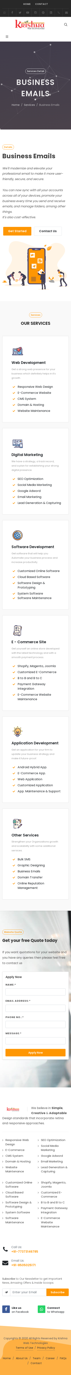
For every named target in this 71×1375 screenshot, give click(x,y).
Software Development (33, 546)
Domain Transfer (30, 877)
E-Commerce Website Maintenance (34, 696)
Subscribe (58, 1292)
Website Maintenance (34, 411)
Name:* (10, 984)
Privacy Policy (46, 1348)
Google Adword (29, 491)
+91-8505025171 (23, 1265)
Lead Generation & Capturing (39, 503)
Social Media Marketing (35, 485)
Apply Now (35, 1053)
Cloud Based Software (34, 577)
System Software (30, 593)
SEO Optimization (30, 479)
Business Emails (29, 871)
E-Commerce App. (32, 773)
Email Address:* (18, 1001)
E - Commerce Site (29, 642)
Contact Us (48, 231)
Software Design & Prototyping (31, 585)
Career (50, 1358)
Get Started (17, 231)
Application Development (35, 743)
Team (37, 1358)
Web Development (29, 362)
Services (29, 105)
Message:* (13, 1033)
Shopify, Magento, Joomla (37, 666)
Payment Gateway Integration (32, 686)
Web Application (30, 779)
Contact (41, 4)
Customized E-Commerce (37, 672)
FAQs (63, 1358)
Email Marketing (29, 497)
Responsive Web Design (35, 387)
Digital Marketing (27, 454)
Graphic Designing (31, 865)
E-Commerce (15, 1150)
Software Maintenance (35, 598)
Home (27, 4)
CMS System (27, 399)
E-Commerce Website (34, 393)
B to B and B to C (30, 678)
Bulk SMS (24, 859)
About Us (22, 1358)
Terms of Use (24, 1348)
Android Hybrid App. (32, 767)
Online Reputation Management (31, 885)
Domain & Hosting (31, 405)
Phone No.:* (14, 1017)
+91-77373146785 (24, 1251)
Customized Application (35, 785)
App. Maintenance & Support (39, 791)
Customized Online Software (39, 571)
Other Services (25, 835)
